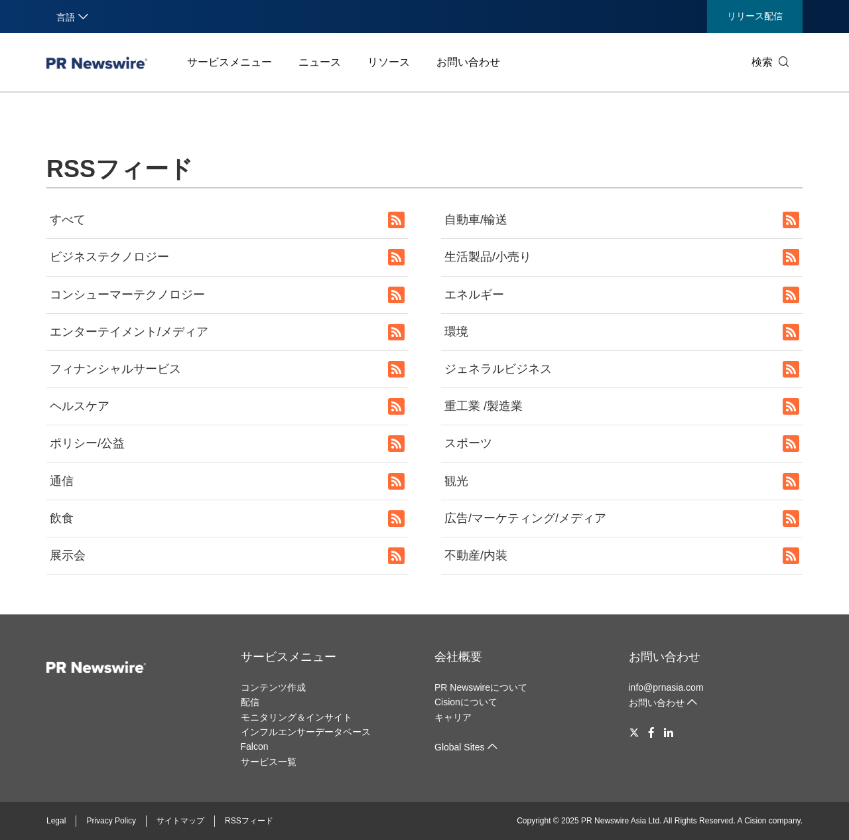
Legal (56, 820)
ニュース (319, 62)
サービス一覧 (268, 761)
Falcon (255, 746)
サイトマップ (180, 820)
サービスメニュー (229, 62)
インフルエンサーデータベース (306, 732)
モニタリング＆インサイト (296, 717)
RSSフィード (249, 820)
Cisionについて (465, 702)
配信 (250, 702)
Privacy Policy (111, 820)
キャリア (453, 717)
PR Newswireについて (480, 687)
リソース (388, 62)
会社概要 (458, 657)
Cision (755, 820)
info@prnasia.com (666, 687)
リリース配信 (755, 16)
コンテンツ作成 (273, 687)
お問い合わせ (468, 62)
